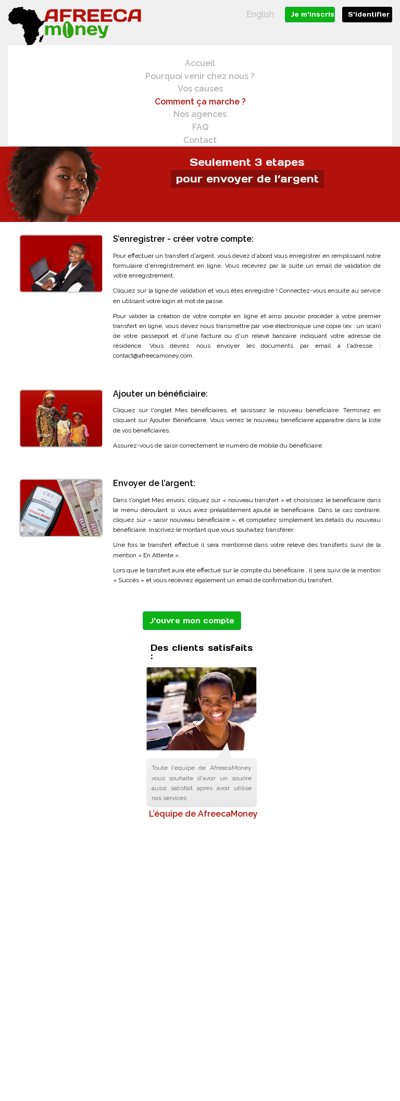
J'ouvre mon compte (191, 620)
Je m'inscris (312, 14)
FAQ (200, 127)
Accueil (200, 63)
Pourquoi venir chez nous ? (200, 76)
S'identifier (369, 14)
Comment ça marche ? (200, 102)
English (260, 14)
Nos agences (200, 114)
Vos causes (200, 89)
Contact (200, 140)
